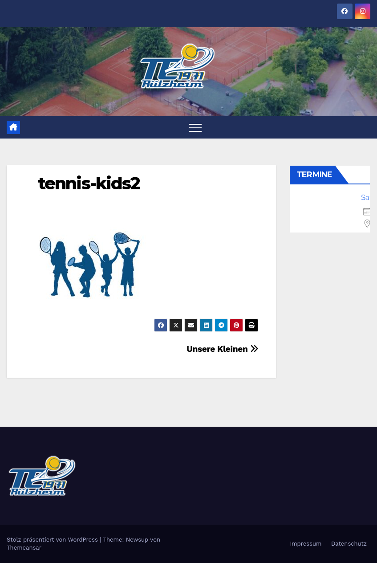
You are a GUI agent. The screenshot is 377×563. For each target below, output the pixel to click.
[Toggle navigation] (195, 127)
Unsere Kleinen (222, 349)
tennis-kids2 (89, 183)
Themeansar (24, 547)
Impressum (305, 543)
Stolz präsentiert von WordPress (53, 539)
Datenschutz (349, 543)
